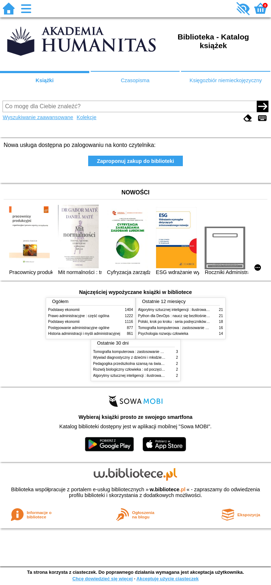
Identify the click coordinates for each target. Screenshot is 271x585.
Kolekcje (86, 117)
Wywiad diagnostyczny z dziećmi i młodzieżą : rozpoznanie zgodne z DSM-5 (155, 357)
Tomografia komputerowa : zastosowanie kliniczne (178, 328)
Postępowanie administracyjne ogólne (79, 328)
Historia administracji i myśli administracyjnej (84, 334)
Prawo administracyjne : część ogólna (79, 316)
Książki (45, 80)
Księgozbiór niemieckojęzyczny (226, 80)
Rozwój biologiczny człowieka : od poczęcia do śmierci (137, 369)
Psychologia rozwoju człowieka (163, 334)
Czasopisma (135, 80)
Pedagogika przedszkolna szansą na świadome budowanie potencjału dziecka (156, 364)
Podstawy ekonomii (64, 310)
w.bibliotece (168, 489)
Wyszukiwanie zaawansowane (38, 117)
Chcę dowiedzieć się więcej (102, 578)
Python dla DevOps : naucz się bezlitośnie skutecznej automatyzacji (193, 316)
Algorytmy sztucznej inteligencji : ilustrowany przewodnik (184, 310)
